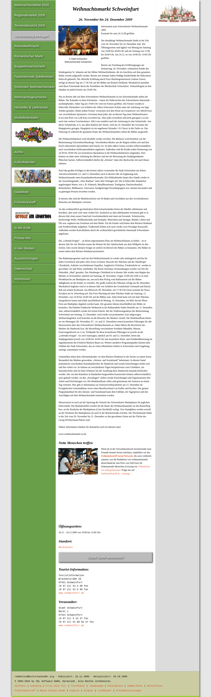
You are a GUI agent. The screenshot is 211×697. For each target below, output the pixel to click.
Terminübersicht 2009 (29, 25)
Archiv (18, 152)
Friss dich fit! (56, 686)
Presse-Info (22, 238)
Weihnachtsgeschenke (30, 97)
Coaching (35, 686)
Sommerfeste (135, 686)
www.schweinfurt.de (71, 593)
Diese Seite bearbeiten (105, 557)
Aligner (88, 690)
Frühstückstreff (25, 202)
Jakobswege (96, 686)
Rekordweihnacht (26, 46)
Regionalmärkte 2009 (29, 15)
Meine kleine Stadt (52, 690)
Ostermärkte (115, 686)
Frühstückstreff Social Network (117, 456)
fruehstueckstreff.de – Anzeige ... (116, 473)
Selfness (20, 686)
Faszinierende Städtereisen (34, 76)
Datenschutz (23, 269)
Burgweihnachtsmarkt (29, 66)
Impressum (22, 279)
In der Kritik (22, 228)
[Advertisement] (105, 498)
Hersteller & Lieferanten (31, 107)
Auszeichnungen (26, 258)
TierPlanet (78, 686)
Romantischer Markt (28, 56)
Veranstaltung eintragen (31, 36)
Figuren (74, 690)
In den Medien (24, 248)
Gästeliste (21, 192)
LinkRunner (105, 690)
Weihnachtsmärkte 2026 (31, 5)
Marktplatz (66, 547)
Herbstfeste (154, 686)
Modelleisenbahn (26, 117)
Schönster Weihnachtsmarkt (34, 87)
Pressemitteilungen (128, 690)
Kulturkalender (24, 162)
